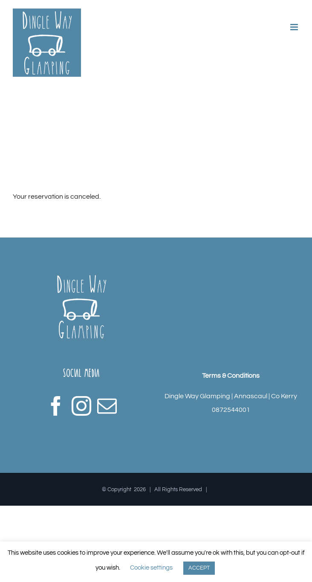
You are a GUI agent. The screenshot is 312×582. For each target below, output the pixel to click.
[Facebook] (56, 406)
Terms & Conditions (231, 375)
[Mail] (107, 406)
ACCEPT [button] (199, 568)
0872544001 (231, 409)
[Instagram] (81, 406)
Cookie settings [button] (151, 568)
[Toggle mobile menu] (294, 27)
